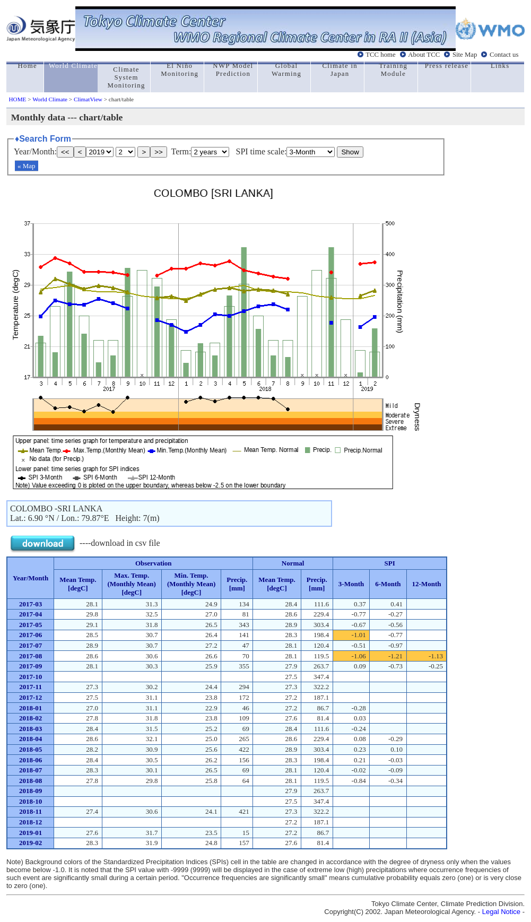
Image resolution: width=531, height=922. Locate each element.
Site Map (464, 54)
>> (158, 152)
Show (350, 152)
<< (65, 152)
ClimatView (88, 99)
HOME (17, 99)
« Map (27, 166)
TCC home (380, 54)
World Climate (49, 99)
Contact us (504, 54)
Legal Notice (501, 912)
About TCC (424, 54)
